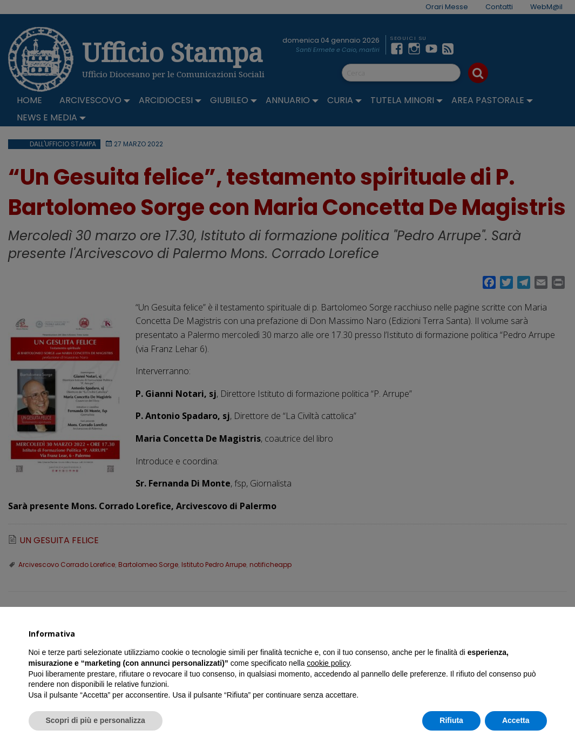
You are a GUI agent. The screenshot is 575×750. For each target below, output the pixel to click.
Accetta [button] (516, 720)
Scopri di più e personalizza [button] (95, 720)
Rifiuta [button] (451, 720)
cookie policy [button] (328, 663)
